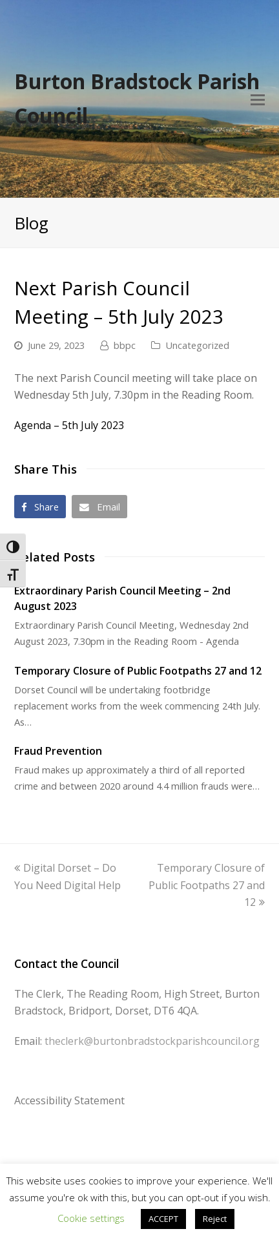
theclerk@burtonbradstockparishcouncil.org (152, 1041)
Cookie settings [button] (91, 1218)
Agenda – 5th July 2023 (69, 425)
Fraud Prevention (58, 751)
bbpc (125, 345)
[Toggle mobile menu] (258, 99)
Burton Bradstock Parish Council (137, 98)
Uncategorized (197, 345)
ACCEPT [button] (163, 1218)
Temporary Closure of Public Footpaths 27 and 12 (138, 671)
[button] (40, 506)
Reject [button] (215, 1218)
